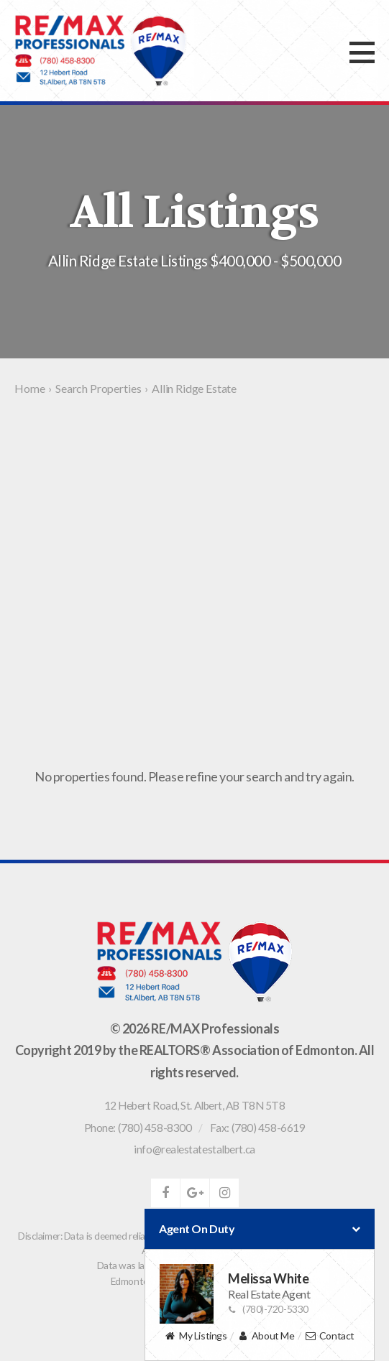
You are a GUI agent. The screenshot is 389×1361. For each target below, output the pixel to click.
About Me (265, 1336)
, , (194, 1105)
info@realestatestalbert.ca (194, 1149)
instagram (224, 1193)
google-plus (194, 1193)
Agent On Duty (259, 1229)
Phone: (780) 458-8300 (138, 1127)
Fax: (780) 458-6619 (257, 1127)
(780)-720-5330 (268, 1309)
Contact (329, 1336)
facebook (165, 1193)
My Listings (195, 1336)
